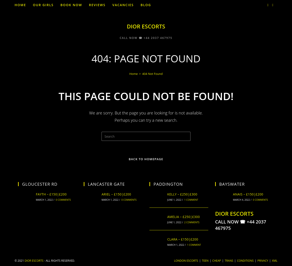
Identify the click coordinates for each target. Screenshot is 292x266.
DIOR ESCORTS (146, 26)
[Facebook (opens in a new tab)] (272, 5)
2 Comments (191, 222)
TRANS (229, 261)
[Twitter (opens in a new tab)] (268, 5)
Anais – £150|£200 (248, 194)
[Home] (133, 74)
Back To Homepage (146, 159)
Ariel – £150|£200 (116, 194)
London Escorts (186, 261)
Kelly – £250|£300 (182, 194)
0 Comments (63, 199)
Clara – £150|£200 (182, 239)
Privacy (262, 261)
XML (274, 261)
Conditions (245, 261)
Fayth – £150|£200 (51, 194)
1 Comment (191, 199)
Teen (205, 261)
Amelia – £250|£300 (183, 217)
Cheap (216, 261)
